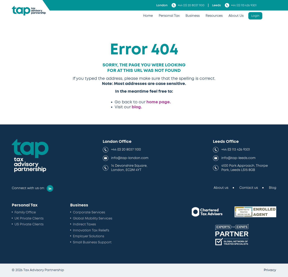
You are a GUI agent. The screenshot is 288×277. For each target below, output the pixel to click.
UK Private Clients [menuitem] (29, 218)
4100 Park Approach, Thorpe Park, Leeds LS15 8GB (244, 168)
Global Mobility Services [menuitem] (92, 218)
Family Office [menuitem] (25, 212)
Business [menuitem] (193, 15)
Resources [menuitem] (214, 15)
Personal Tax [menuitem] (169, 15)
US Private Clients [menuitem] (29, 224)
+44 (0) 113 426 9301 (240, 5)
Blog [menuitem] (272, 188)
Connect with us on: (28, 188)
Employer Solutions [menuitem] (88, 236)
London (162, 5)
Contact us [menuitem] (248, 188)
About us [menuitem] (221, 188)
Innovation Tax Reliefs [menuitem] (91, 230)
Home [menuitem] (148, 15)
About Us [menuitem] (236, 15)
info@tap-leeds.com (238, 158)
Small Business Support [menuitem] (92, 242)
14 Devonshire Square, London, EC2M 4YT (129, 168)
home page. (158, 102)
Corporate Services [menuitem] (89, 212)
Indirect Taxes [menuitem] (84, 224)
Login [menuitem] (255, 15)
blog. (137, 107)
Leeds (216, 5)
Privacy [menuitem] (270, 270)
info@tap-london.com (129, 158)
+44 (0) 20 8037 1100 (188, 5)
